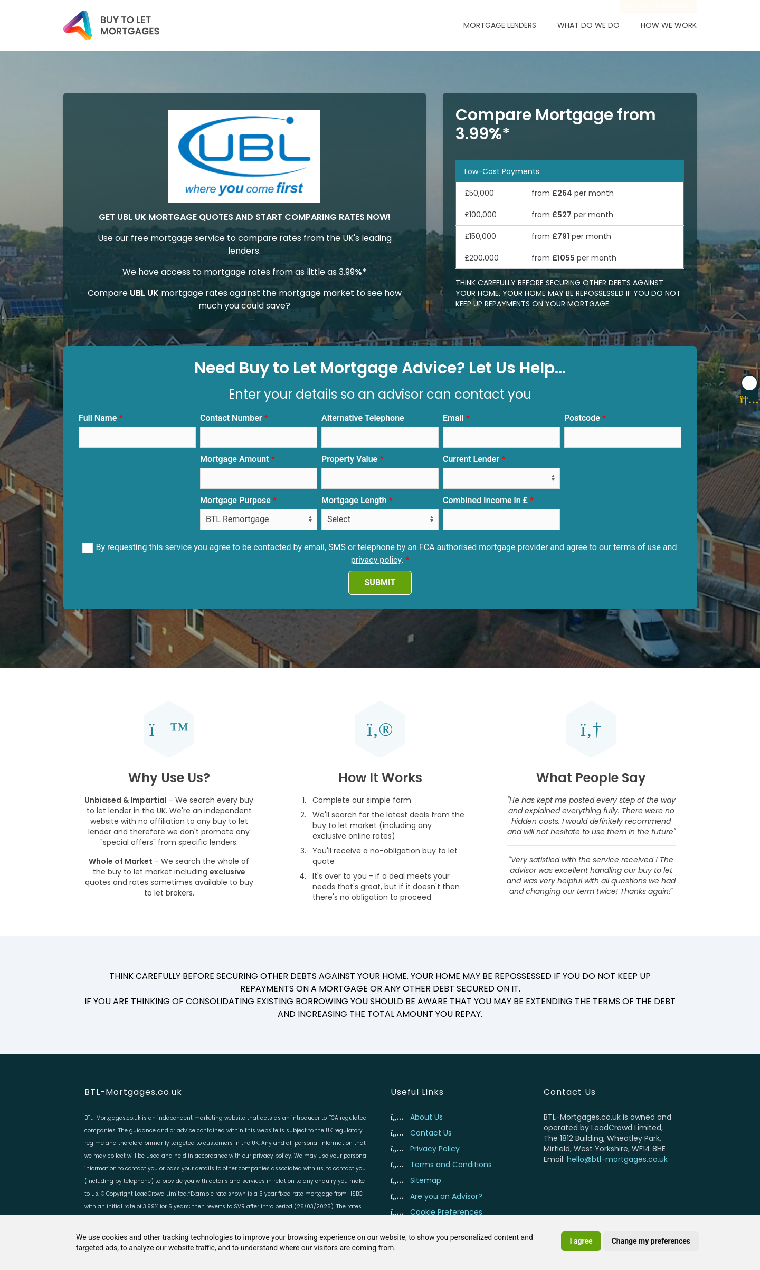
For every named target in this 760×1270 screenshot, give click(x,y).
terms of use (637, 547)
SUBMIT (380, 583)
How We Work (669, 25)
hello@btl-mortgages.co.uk (617, 1159)
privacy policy (376, 560)
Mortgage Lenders (499, 25)
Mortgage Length (354, 500)
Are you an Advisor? (446, 1196)
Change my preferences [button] (651, 1241)
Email (453, 418)
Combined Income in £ (485, 500)
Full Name (98, 418)
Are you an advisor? (658, 6)
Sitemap (425, 1180)
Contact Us (431, 1133)
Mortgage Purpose (235, 500)
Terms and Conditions (451, 1164)
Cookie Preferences (446, 1212)
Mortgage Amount (234, 459)
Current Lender (471, 459)
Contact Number (231, 418)
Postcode (582, 418)
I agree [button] (580, 1241)
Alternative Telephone (362, 418)
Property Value (349, 459)
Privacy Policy (435, 1148)
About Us (426, 1117)
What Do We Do (588, 25)
